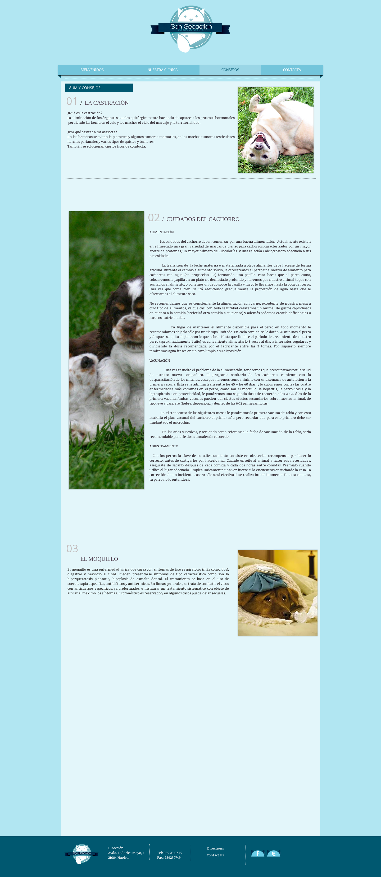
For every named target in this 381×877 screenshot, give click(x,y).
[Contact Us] (227, 855)
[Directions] (226, 848)
